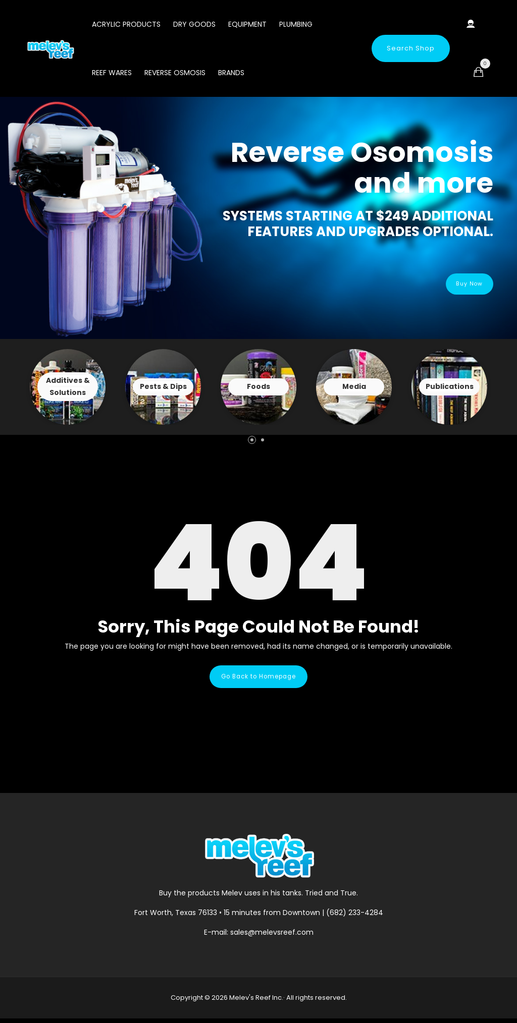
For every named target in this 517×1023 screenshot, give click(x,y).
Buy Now (462, 284)
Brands (231, 73)
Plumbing (296, 24)
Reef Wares (112, 73)
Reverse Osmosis (174, 73)
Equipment (247, 24)
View (68, 387)
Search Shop (411, 48)
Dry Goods (194, 24)
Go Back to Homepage (258, 679)
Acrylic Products (126, 24)
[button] (252, 440)
